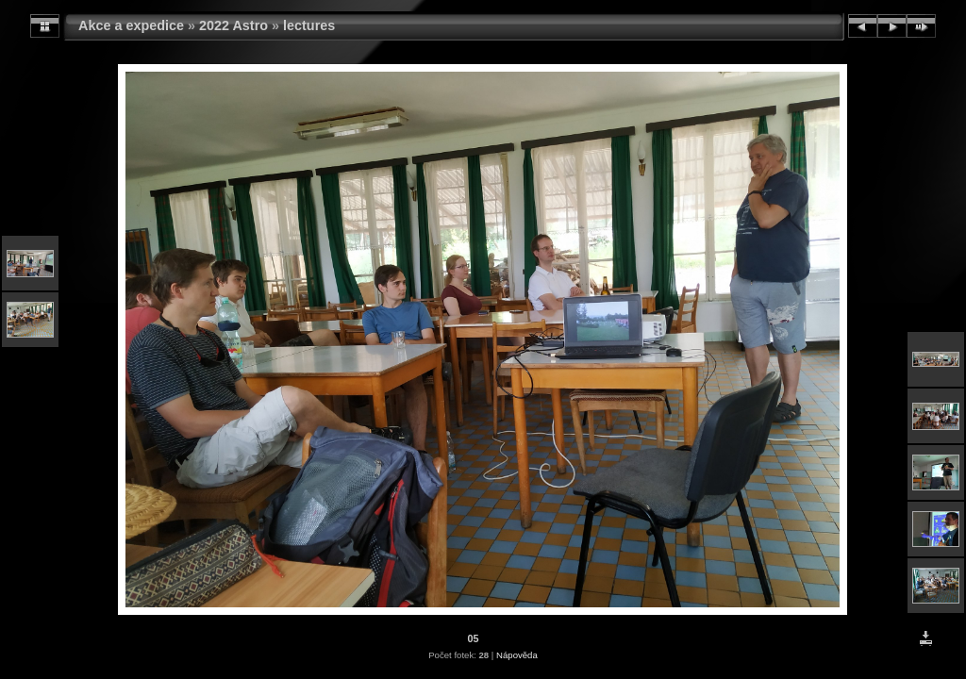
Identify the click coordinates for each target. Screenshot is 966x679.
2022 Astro (233, 25)
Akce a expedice (131, 25)
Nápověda (517, 655)
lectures (309, 25)
